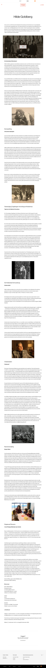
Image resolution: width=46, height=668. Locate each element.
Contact (14, 658)
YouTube (19, 666)
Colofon (14, 659)
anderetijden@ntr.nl (23, 640)
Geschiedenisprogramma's (28, 654)
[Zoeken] (40, 5)
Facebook (5, 666)
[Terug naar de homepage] (23, 5)
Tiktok (10, 666)
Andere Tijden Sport (26, 659)
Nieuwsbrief (4, 658)
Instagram (14, 666)
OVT (23, 658)
